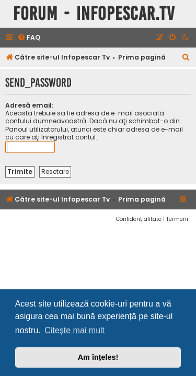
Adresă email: (29, 105)
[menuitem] (28, 38)
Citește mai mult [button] (74, 330)
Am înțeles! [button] (98, 357)
